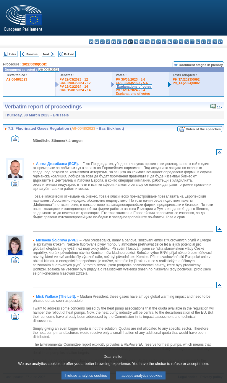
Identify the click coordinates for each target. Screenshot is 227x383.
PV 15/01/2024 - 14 (73, 86)
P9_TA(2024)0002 (186, 83)
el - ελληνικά (125, 41)
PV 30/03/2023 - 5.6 (130, 79)
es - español (97, 41)
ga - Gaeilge (142, 41)
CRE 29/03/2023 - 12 (74, 83)
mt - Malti (175, 41)
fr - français (136, 41)
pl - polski (186, 41)
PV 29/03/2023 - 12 (73, 79)
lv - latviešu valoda (158, 41)
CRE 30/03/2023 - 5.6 (132, 83)
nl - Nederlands (181, 41)
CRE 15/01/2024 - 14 (74, 90)
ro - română (198, 41)
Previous (32, 54)
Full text (69, 54)
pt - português (192, 41)
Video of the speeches (203, 129)
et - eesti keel (119, 41)
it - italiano (153, 41)
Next (46, 54)
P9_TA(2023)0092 (186, 79)
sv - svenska (220, 41)
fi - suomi (215, 41)
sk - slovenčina (203, 41)
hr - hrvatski (147, 41)
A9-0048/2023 (16, 79)
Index (12, 54)
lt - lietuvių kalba (164, 41)
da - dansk (108, 41)
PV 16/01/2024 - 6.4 (130, 90)
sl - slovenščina (209, 41)
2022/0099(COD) (34, 64)
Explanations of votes (134, 86)
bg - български (91, 41)
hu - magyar (170, 41)
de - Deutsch (113, 41)
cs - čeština (102, 41)
